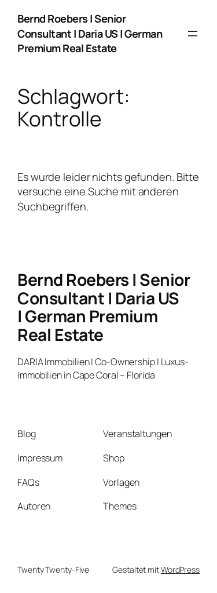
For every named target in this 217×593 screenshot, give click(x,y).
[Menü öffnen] (193, 34)
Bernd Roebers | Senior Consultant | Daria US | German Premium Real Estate (89, 33)
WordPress (180, 569)
